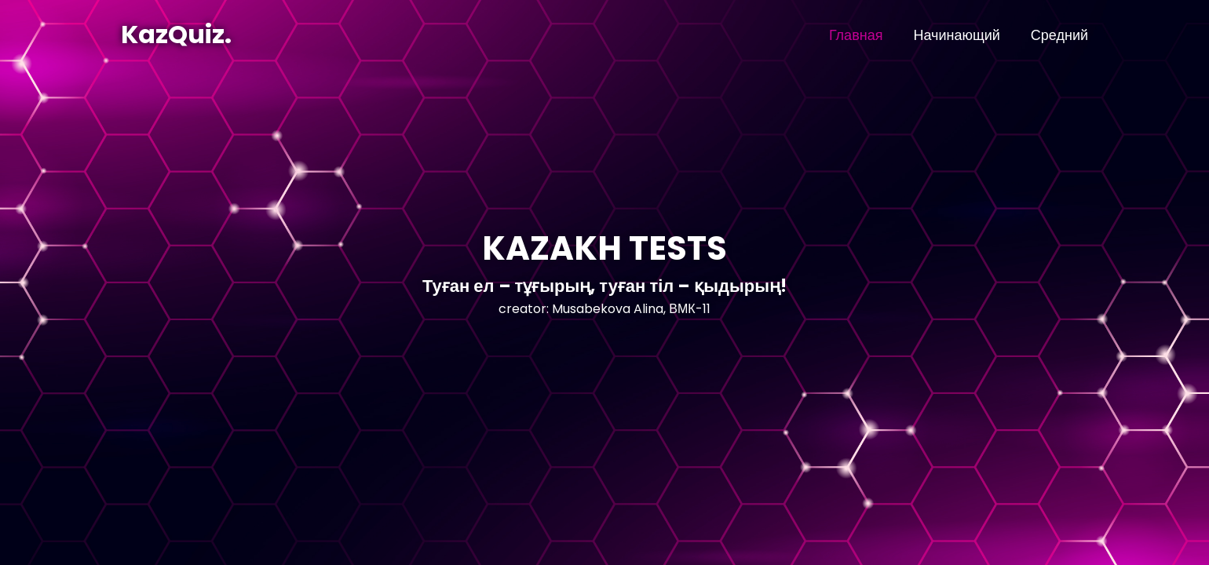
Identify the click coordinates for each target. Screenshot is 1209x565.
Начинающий (956, 35)
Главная (856, 35)
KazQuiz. (176, 34)
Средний (1059, 35)
